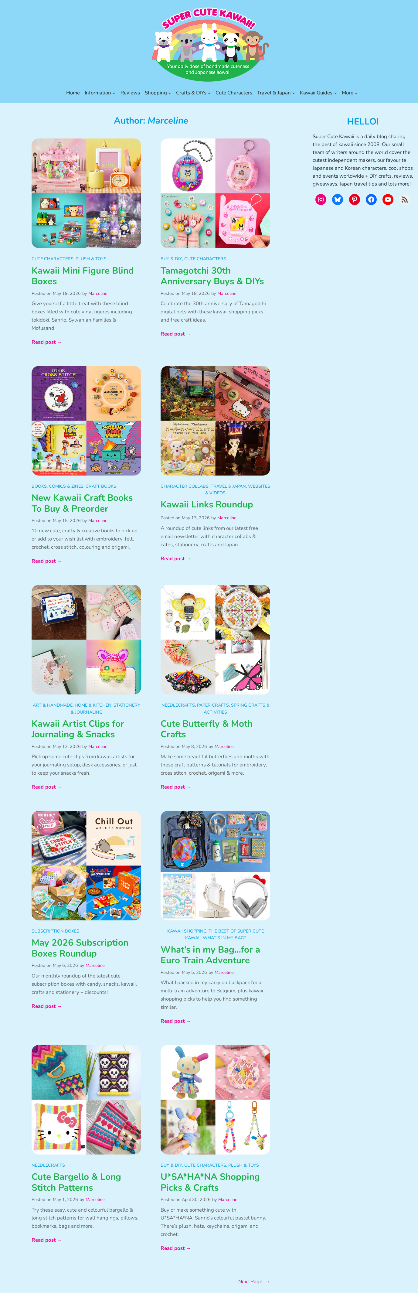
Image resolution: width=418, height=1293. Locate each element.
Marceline (97, 293)
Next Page (254, 1282)
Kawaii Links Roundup (207, 504)
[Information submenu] (113, 92)
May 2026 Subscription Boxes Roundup (80, 948)
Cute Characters (52, 259)
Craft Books (101, 486)
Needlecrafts (178, 705)
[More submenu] (356, 92)
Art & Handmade (53, 705)
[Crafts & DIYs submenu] (209, 92)
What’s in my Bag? (224, 938)
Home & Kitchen (93, 705)
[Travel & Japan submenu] (293, 92)
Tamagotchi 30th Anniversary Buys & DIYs (212, 276)
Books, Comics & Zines (57, 486)
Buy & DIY (171, 259)
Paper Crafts (213, 705)
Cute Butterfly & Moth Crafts (207, 729)
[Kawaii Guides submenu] (335, 92)
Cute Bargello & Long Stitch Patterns (76, 1182)
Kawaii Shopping (186, 931)
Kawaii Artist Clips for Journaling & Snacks (78, 729)
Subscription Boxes (55, 931)
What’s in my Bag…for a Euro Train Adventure (210, 955)
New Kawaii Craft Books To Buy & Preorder (82, 503)
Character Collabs (185, 486)
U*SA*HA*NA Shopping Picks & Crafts (210, 1182)
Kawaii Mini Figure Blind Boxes (83, 276)
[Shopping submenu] (169, 92)
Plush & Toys (91, 259)
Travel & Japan (228, 486)
